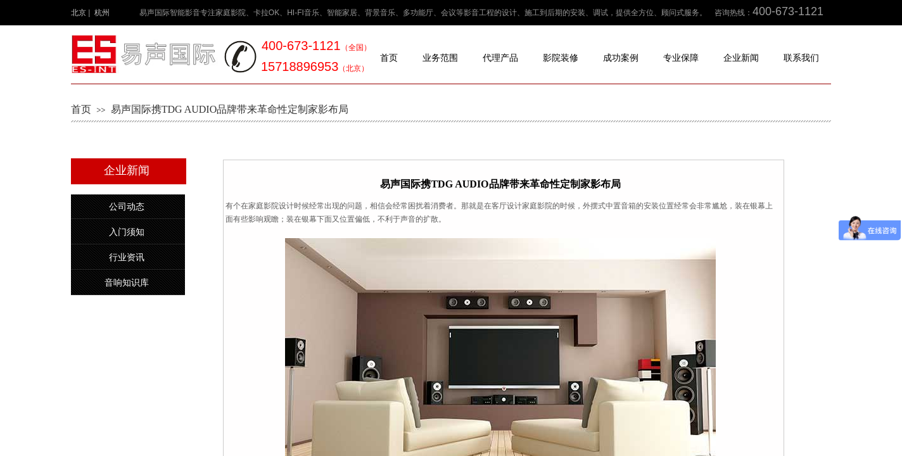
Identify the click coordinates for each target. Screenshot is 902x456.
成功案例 (620, 58)
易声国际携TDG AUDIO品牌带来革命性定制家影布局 (230, 109)
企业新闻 (741, 58)
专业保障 (681, 58)
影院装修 (560, 58)
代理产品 (500, 58)
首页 (389, 58)
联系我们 (801, 58)
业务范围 (440, 58)
